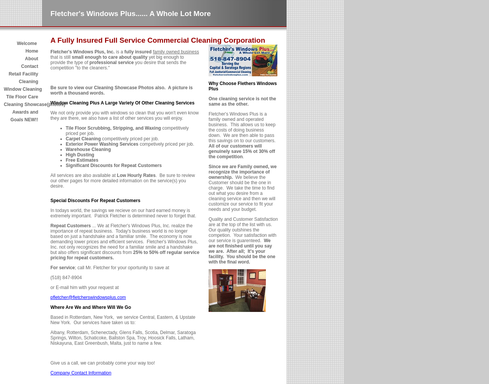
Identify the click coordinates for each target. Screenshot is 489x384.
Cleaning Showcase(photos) (21, 104)
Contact (29, 66)
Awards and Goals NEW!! (24, 115)
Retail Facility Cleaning (23, 77)
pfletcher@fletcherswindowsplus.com (88, 297)
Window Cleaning (21, 89)
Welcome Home (27, 47)
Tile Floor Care (22, 97)
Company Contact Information (80, 373)
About (31, 58)
